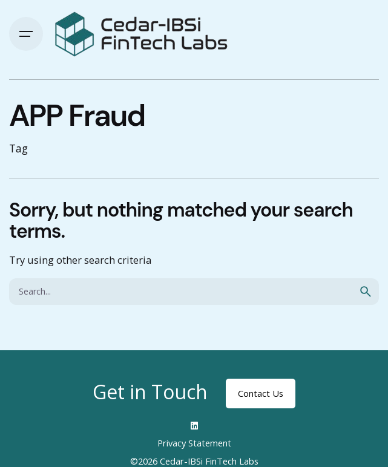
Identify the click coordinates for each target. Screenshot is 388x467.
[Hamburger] (26, 34)
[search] (365, 291)
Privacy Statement (194, 443)
